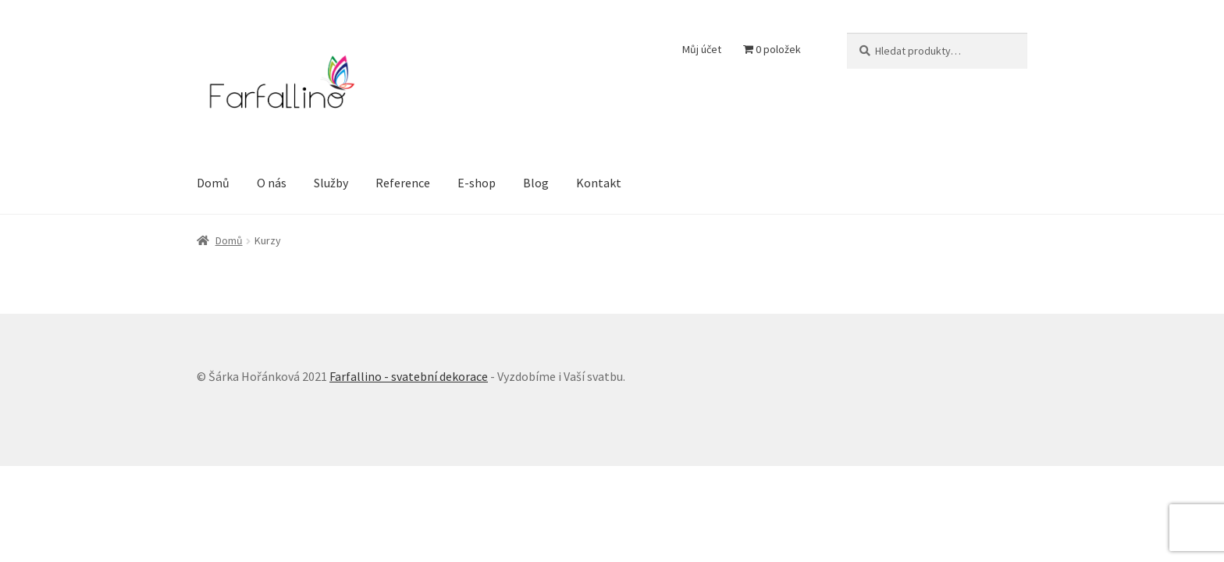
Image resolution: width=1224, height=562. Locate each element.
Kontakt (598, 182)
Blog (536, 182)
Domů (213, 182)
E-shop (476, 182)
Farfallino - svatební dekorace (408, 376)
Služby (331, 182)
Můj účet (701, 49)
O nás (271, 182)
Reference (402, 182)
